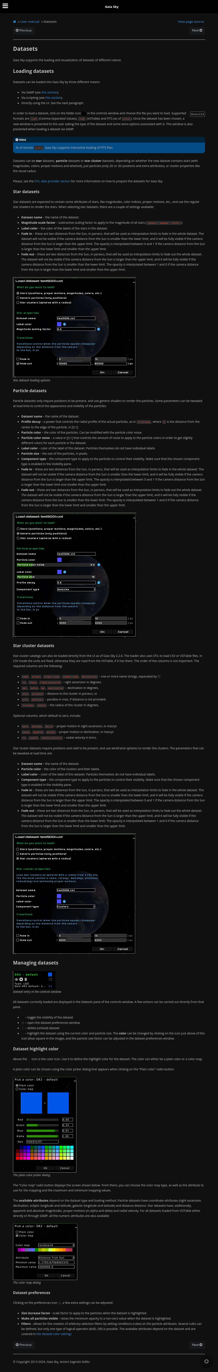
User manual (29, 21)
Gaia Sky (112, 6)
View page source (191, 21)
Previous (24, 30)
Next (197, 30)
